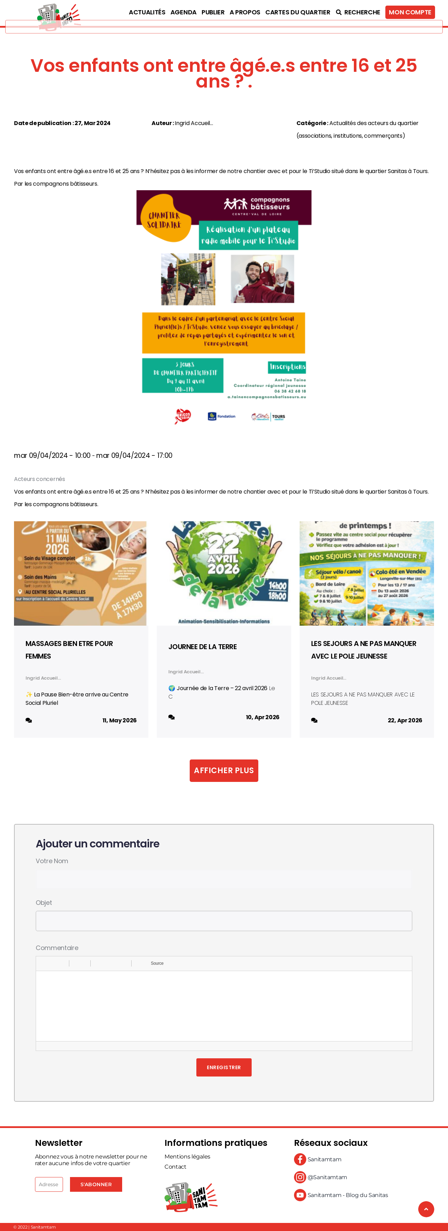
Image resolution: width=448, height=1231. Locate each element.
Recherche (357, 12)
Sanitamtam (317, 1159)
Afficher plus (224, 770)
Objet (44, 902)
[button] (44, 963)
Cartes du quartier (297, 12)
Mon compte (410, 12)
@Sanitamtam (320, 1177)
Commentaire (57, 947)
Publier (213, 12)
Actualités (147, 12)
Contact (175, 1166)
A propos (245, 12)
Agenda (183, 12)
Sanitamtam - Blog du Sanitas (341, 1195)
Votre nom (52, 861)
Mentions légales (187, 1156)
